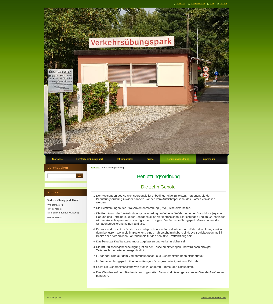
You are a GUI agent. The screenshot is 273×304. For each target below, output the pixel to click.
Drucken (224, 3)
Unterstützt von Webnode (213, 297)
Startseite (95, 167)
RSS (212, 3)
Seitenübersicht (198, 3)
